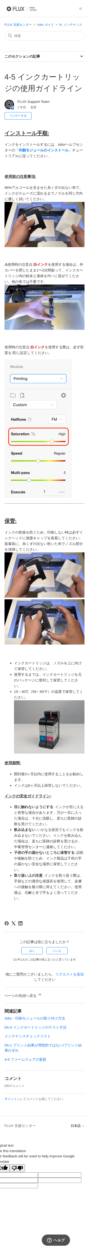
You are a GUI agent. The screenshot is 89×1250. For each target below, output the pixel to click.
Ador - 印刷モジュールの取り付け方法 (35, 1018)
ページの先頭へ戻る (23, 995)
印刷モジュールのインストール (44, 150)
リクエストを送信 (69, 974)
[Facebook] (7, 923)
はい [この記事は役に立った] (32, 950)
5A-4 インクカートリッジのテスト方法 (35, 1027)
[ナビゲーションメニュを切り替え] (80, 8)
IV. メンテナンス (70, 24)
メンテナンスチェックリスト (28, 1036)
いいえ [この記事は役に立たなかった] (57, 950)
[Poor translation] (17, 1168)
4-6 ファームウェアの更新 (25, 1059)
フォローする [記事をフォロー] (18, 115)
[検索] (45, 35)
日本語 (77, 1126)
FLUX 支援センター (18, 24)
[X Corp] (13, 923)
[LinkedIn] (20, 923)
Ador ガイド (45, 24)
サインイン (12, 1099)
